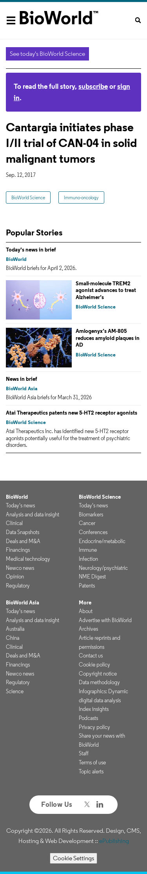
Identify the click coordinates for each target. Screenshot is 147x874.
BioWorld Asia (21, 388)
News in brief (21, 378)
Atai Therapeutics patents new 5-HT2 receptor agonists (71, 412)
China (12, 637)
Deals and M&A (23, 541)
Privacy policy (94, 727)
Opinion (15, 576)
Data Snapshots (22, 532)
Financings (18, 549)
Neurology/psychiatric (103, 567)
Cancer (87, 523)
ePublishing (114, 841)
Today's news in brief (31, 249)
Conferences (93, 532)
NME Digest (92, 576)
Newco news (20, 567)
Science (15, 691)
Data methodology (99, 682)
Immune (88, 549)
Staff (84, 753)
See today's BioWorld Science (47, 53)
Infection (88, 558)
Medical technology (28, 558)
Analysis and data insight (32, 514)
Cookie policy (94, 664)
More (85, 602)
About (86, 611)
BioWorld (16, 259)
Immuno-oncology (81, 197)
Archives (88, 628)
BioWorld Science (28, 197)
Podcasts (88, 718)
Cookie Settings (73, 858)
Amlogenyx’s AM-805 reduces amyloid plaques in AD (108, 337)
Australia (15, 628)
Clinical (14, 523)
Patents (87, 585)
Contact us (91, 655)
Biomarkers (91, 514)
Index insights (94, 708)
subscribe (93, 86)
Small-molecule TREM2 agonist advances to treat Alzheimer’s (106, 290)
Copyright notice (98, 673)
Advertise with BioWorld (105, 620)
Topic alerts (91, 771)
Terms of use (92, 762)
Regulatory (18, 585)
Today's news (20, 505)
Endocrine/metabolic (102, 541)
